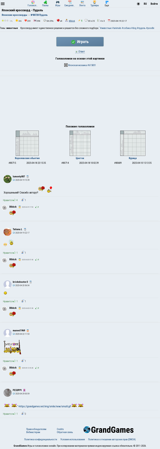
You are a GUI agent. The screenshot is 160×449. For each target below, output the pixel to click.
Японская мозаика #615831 (80, 65)
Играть (80, 41)
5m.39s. (48, 20)
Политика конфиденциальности (40, 439)
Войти (154, 3)
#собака (126, 28)
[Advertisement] (80, 101)
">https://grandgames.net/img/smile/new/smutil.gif (47, 406)
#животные (106, 28)
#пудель (141, 28)
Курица (133, 158)
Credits (60, 429)
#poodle (150, 28)
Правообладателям (36, 429)
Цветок (80, 158)
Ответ (80, 51)
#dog (133, 28)
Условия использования (72, 439)
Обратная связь (65, 432)
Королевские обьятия (27, 158)
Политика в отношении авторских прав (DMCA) (112, 439)
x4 (59, 20)
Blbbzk (72, 21)
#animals (116, 28)
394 (37, 20)
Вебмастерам (33, 432)
